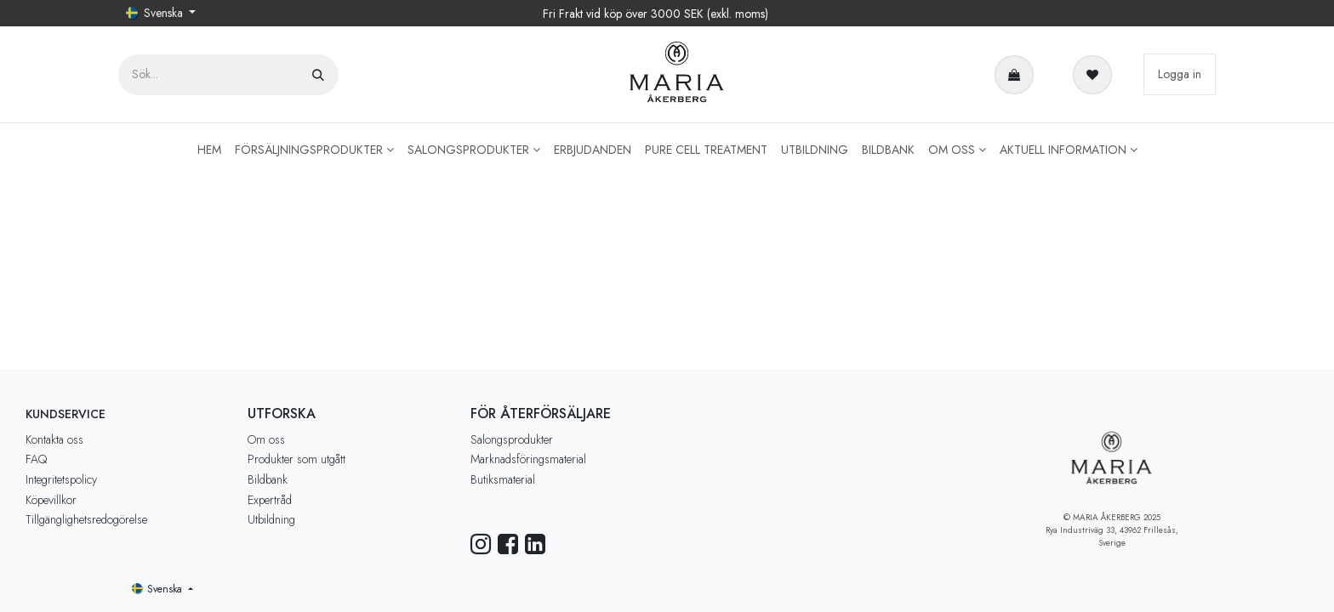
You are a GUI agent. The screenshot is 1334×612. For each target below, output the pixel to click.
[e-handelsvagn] (1017, 74)
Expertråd (270, 499)
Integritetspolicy (61, 479)
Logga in (1179, 73)
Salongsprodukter (511, 439)
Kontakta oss (54, 439)
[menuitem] (209, 150)
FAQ (36, 459)
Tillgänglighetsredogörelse (86, 519)
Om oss (266, 439)
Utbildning (271, 519)
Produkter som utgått (296, 459)
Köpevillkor (51, 499)
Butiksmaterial (502, 479)
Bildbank (268, 479)
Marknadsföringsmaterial (528, 459)
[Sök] (318, 74)
